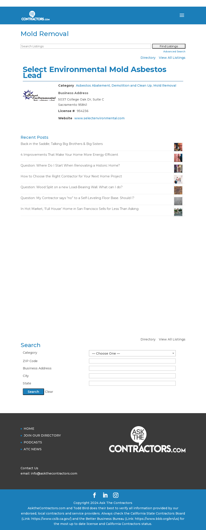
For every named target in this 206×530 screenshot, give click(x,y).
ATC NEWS (33, 449)
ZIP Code (30, 361)
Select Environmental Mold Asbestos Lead (94, 72)
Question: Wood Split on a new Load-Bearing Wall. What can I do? (72, 187)
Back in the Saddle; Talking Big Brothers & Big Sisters (62, 144)
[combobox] (132, 353)
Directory (148, 58)
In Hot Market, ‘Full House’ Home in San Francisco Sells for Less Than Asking (80, 209)
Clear (49, 392)
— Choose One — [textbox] (106, 353)
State (27, 383)
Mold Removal (164, 85)
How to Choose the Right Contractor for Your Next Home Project (71, 176)
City (26, 376)
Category (30, 353)
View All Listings (172, 58)
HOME (29, 429)
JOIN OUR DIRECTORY (42, 435)
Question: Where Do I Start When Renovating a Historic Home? (70, 165)
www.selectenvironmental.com (99, 118)
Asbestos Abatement (93, 85)
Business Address (37, 368)
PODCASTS (33, 442)
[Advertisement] (103, 253)
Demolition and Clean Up (132, 85)
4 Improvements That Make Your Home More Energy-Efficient (69, 155)
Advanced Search (174, 51)
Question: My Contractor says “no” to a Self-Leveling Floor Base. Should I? (77, 198)
